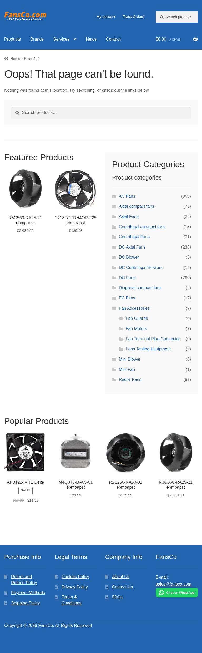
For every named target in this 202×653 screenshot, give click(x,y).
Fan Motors (136, 328)
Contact (113, 39)
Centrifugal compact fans (142, 227)
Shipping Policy (25, 603)
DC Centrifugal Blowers (141, 267)
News (91, 39)
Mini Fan (127, 369)
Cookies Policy (75, 576)
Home (15, 58)
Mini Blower (130, 359)
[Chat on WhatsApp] (177, 592)
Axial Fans (129, 216)
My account (106, 16)
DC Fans (127, 277)
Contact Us (122, 587)
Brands (37, 39)
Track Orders (133, 16)
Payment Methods (28, 593)
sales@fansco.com (173, 584)
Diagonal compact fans (140, 288)
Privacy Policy (75, 587)
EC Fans (127, 298)
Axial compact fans (136, 206)
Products (12, 39)
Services (61, 39)
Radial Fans (130, 379)
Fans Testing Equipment (148, 349)
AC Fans (127, 196)
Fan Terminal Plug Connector (153, 339)
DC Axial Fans (132, 247)
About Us (120, 576)
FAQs (117, 597)
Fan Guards (137, 318)
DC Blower (129, 257)
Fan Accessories (134, 308)
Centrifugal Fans (134, 237)
